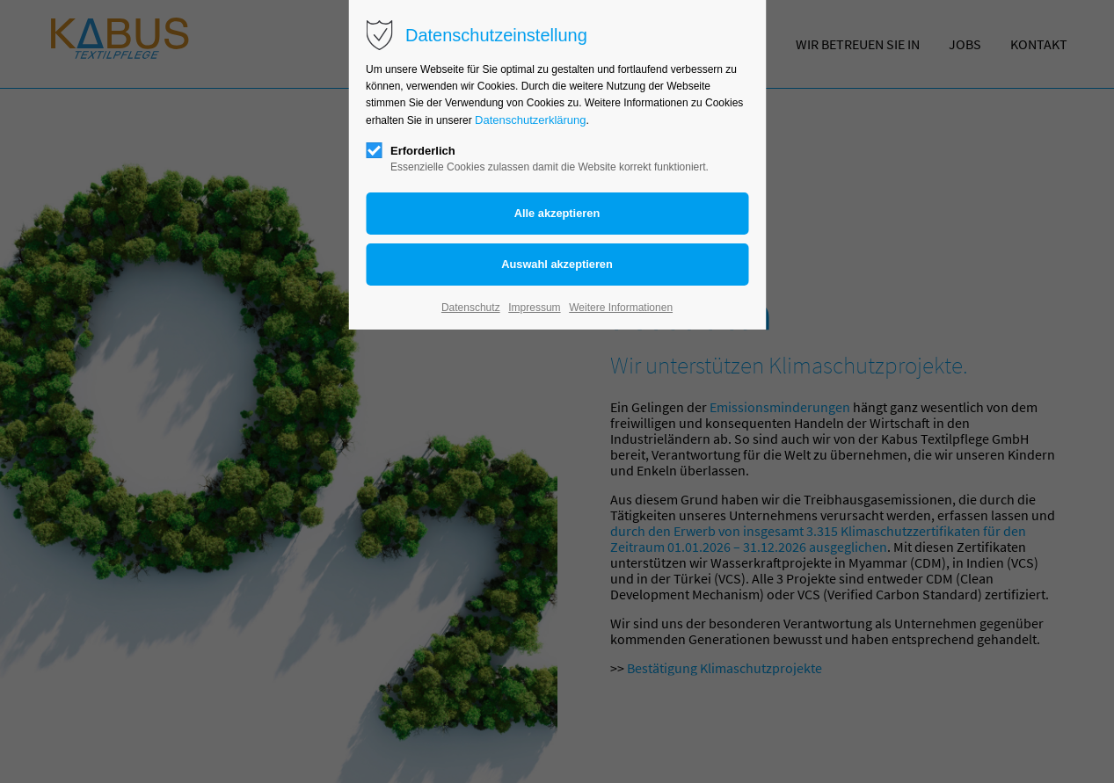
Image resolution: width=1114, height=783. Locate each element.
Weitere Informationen (621, 307)
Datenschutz (470, 307)
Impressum (534, 307)
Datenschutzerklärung (530, 120)
